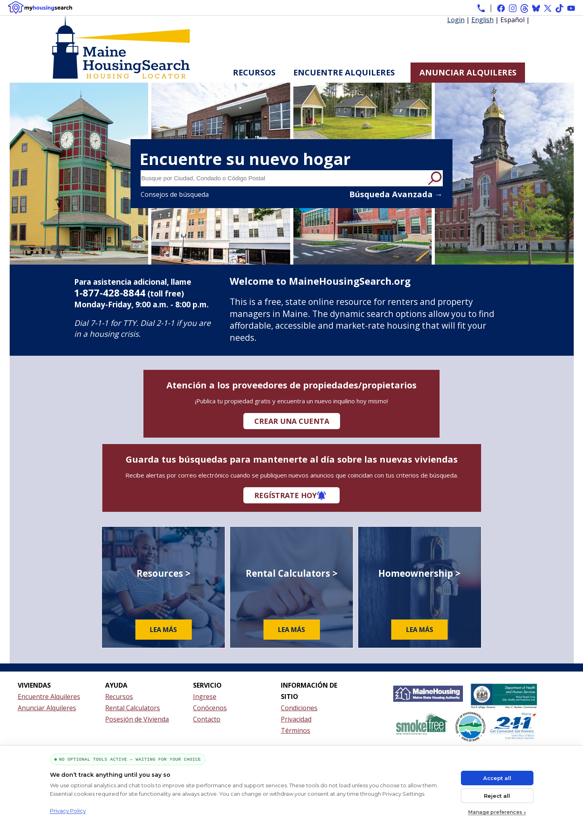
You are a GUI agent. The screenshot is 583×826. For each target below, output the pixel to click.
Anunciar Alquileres (468, 72)
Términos (295, 730)
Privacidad (296, 719)
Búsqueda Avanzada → (396, 194)
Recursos (254, 72)
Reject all (497, 796)
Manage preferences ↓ (497, 812)
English (482, 20)
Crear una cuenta (291, 421)
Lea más (163, 629)
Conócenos (210, 707)
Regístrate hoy (285, 495)
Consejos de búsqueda (175, 194)
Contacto (206, 719)
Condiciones (299, 707)
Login (456, 20)
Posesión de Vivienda (137, 719)
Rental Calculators (132, 707)
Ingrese (204, 696)
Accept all (497, 778)
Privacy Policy (68, 810)
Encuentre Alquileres (344, 72)
